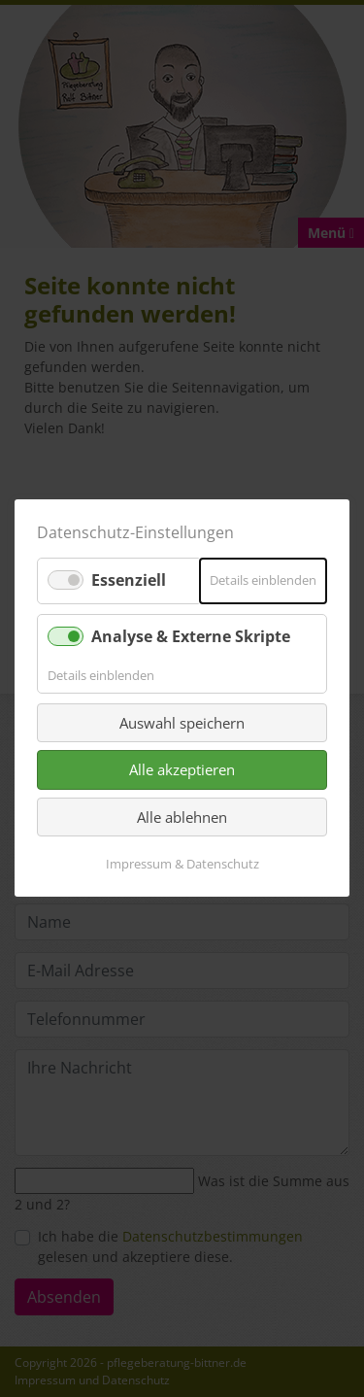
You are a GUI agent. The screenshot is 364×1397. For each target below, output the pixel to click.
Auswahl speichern (182, 723)
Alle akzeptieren (182, 770)
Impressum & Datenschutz (182, 864)
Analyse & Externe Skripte (190, 636)
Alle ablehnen (182, 817)
